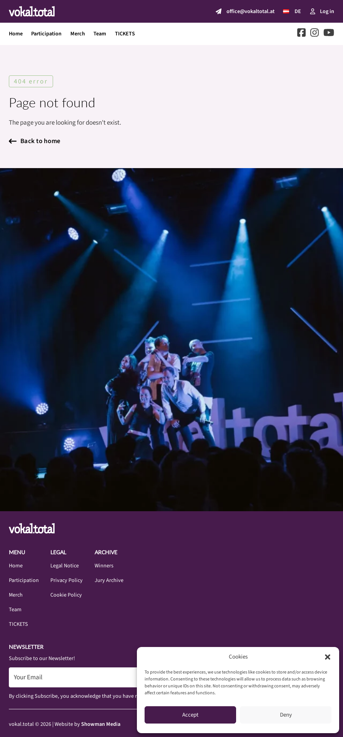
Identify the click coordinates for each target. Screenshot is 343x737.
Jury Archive (109, 580)
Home (16, 34)
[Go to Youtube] (328, 34)
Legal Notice (64, 566)
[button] (327, 657)
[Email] (117, 677)
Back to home (35, 141)
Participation (46, 34)
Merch (77, 34)
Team (99, 34)
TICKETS (125, 34)
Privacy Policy (66, 580)
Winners (104, 566)
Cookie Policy (66, 595)
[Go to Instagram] (314, 34)
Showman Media (100, 724)
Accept (190, 715)
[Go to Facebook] (301, 34)
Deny (286, 715)
